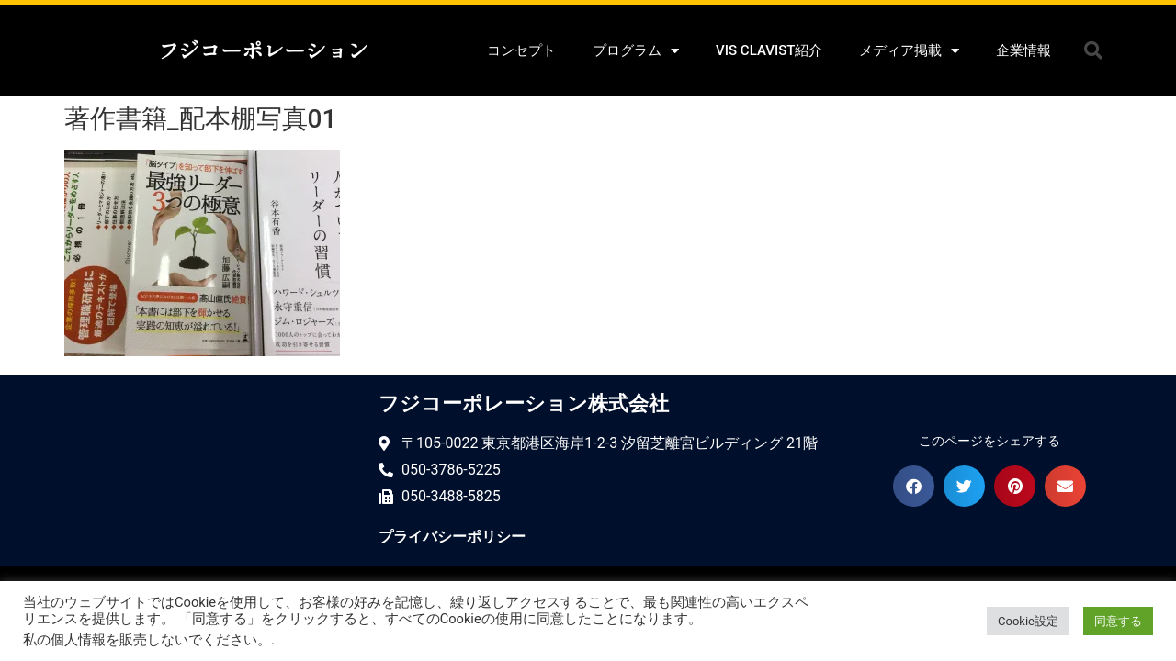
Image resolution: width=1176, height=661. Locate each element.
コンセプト (521, 50)
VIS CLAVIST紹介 (769, 50)
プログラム (636, 51)
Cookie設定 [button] (1028, 621)
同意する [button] (1118, 621)
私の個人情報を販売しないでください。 (147, 640)
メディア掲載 (909, 51)
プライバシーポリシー (452, 536)
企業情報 (1023, 50)
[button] (1093, 50)
